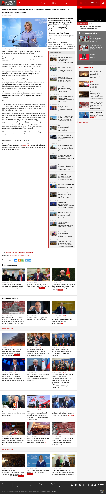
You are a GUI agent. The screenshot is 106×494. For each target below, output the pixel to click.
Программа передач (60, 3)
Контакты (4, 484)
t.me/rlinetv (25, 146)
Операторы (17, 484)
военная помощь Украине (25, 252)
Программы (45, 3)
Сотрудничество (18, 486)
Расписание (30, 484)
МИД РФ (14, 252)
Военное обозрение (23, 255)
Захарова (8, 252)
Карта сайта (53, 491)
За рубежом (13, 255)
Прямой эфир (30, 486)
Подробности (33, 3)
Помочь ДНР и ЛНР (92, 3)
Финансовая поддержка (57, 486)
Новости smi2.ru (7, 328)
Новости (22, 3)
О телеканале (5, 486)
